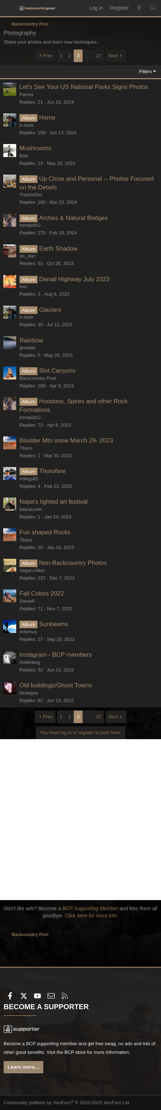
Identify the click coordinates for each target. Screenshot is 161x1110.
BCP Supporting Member (90, 908)
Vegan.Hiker (32, 570)
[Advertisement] (80, 819)
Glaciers (50, 309)
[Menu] (9, 8)
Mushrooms (35, 148)
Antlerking (29, 662)
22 (98, 55)
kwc (23, 286)
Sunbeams (53, 624)
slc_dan (27, 256)
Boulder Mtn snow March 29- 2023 (66, 440)
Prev (48, 55)
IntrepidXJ (30, 225)
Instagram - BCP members (55, 654)
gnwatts (27, 347)
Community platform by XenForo (67, 1102)
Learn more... (23, 1067)
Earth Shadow (58, 248)
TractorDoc (31, 194)
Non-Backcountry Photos (73, 563)
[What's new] (139, 8)
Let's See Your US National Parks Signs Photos (83, 87)
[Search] (153, 8)
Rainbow (31, 340)
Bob (23, 155)
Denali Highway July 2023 (74, 279)
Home (47, 117)
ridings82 (29, 478)
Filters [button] (145, 71)
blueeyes (28, 693)
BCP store (75, 1052)
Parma (26, 94)
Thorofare (52, 471)
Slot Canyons (57, 370)
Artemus (28, 631)
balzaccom (30, 509)
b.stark (26, 125)
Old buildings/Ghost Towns (55, 685)
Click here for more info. (91, 915)
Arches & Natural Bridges (73, 218)
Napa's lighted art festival (53, 501)
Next (113, 55)
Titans (25, 448)
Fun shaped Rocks (45, 532)
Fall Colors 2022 (41, 593)
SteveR (27, 601)
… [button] (88, 55)
